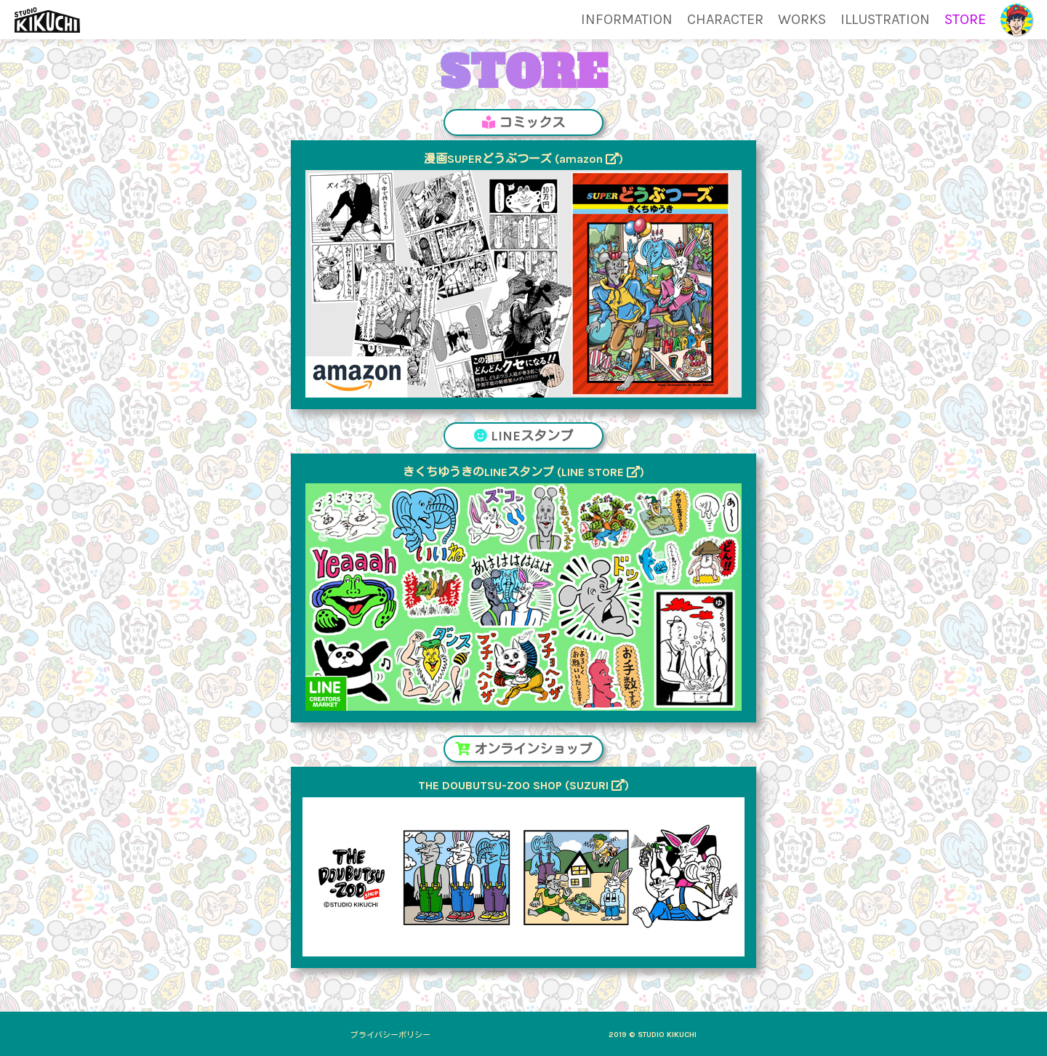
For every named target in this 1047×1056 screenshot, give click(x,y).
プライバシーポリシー (390, 1035)
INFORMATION (627, 19)
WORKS (802, 19)
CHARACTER (725, 19)
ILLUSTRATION (885, 19)
